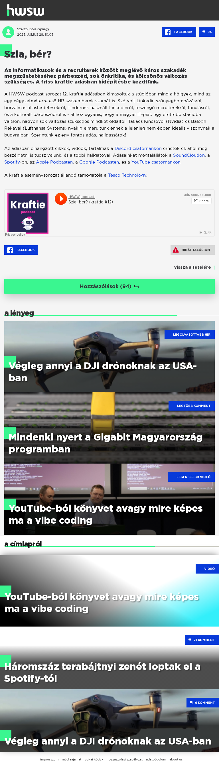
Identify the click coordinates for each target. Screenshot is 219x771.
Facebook (179, 32)
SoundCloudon (189, 155)
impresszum (49, 759)
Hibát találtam (191, 250)
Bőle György (39, 29)
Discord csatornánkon (138, 148)
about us (175, 759)
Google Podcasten (99, 162)
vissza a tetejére (192, 268)
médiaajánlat (71, 759)
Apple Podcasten (54, 162)
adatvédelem (156, 759)
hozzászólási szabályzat (125, 759)
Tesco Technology (127, 175)
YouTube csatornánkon (156, 162)
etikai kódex (94, 759)
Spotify (12, 162)
